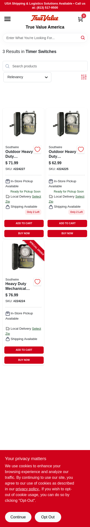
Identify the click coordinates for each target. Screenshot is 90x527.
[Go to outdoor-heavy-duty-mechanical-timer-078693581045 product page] (23, 173)
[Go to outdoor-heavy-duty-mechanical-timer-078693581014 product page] (67, 173)
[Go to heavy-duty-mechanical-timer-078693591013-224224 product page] (23, 302)
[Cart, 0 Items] (80, 19)
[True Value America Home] (44, 18)
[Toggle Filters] (84, 77)
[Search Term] (45, 38)
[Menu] (7, 19)
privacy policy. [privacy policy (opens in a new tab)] (27, 489)
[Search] (83, 37)
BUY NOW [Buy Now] (24, 233)
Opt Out (47, 517)
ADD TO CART (24, 223)
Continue (18, 517)
